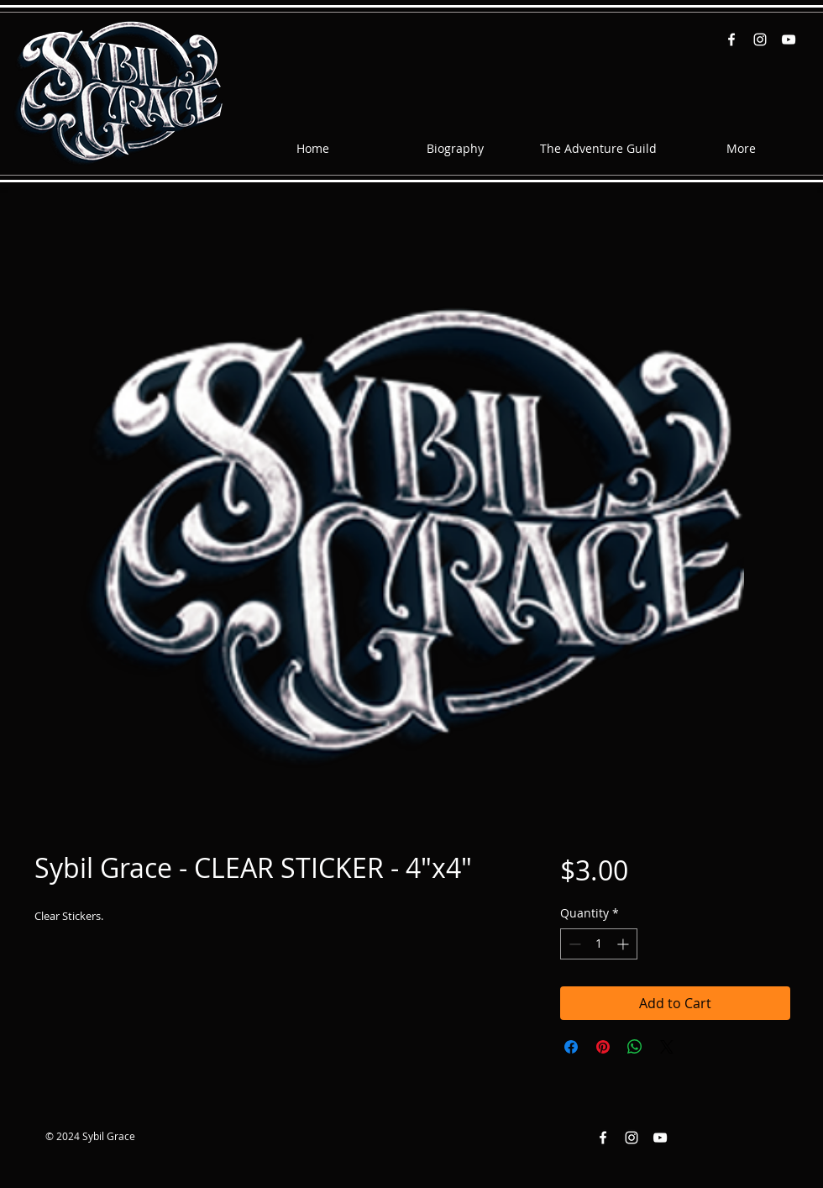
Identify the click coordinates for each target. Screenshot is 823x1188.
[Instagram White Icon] (760, 39)
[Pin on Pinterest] (603, 1047)
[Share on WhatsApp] (635, 1047)
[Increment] (624, 944)
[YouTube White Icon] (788, 39)
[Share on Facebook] (571, 1047)
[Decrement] (573, 944)
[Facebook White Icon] (731, 39)
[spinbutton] (599, 944)
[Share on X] (667, 1047)
